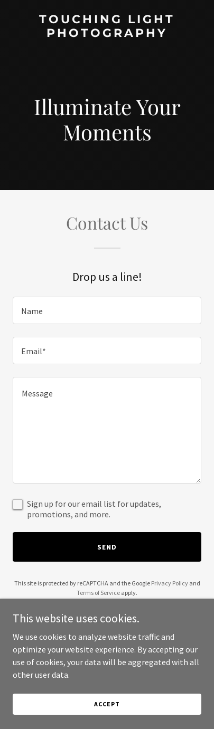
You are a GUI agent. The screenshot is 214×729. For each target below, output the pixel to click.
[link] (107, 34)
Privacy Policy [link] (169, 583)
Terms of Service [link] (98, 593)
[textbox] (107, 310)
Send (107, 547)
